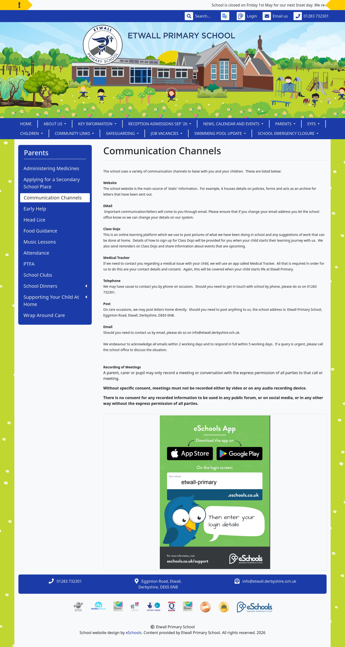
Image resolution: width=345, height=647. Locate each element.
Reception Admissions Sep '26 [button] (158, 123)
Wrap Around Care (44, 315)
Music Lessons (39, 242)
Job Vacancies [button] (165, 133)
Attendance (36, 253)
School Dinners (55, 286)
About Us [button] (53, 123)
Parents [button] (284, 123)
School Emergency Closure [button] (287, 133)
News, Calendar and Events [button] (231, 123)
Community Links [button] (73, 133)
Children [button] (30, 133)
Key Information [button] (95, 123)
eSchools (134, 632)
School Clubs (37, 275)
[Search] (205, 16)
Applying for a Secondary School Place (51, 183)
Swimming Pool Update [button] (218, 133)
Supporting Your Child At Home (55, 300)
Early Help (34, 208)
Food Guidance (40, 231)
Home (26, 123)
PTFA (28, 264)
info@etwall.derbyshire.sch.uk (269, 581)
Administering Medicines (51, 168)
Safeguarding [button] (121, 133)
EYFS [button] (312, 123)
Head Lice (34, 219)
